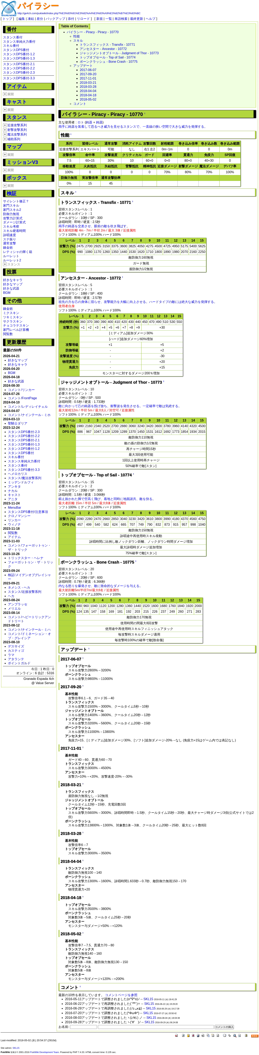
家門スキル (11, 205)
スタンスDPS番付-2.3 (19, 72)
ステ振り (9, 239)
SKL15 (148, 999)
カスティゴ (16, 650)
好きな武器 (11, 288)
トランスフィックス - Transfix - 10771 (107, 44)
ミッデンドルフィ (21, 482)
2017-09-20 (88, 74)
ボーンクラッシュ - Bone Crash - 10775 (108, 61)
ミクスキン (11, 313)
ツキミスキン (12, 317)
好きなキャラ (12, 280)
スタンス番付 (12, 37)
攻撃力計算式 (12, 218)
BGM (6, 292)
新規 (99, 18)
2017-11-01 (88, 78)
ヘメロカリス (17, 473)
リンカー (14, 520)
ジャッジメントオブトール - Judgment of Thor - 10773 (119, 53)
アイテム (17, 86)
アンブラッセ (17, 604)
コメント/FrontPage (22, 398)
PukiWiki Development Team (44, 1052)
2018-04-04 (88, 91)
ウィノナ (14, 524)
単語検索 (121, 18)
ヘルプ (150, 18)
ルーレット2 (12, 260)
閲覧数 (8, 334)
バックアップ (55, 18)
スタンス (17, 117)
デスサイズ (16, 646)
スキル (78, 40)
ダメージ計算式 (14, 222)
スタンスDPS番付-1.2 (19, 54)
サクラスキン (12, 321)
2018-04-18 (88, 95)
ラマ (11, 655)
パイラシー (38, 5)
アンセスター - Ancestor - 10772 (103, 49)
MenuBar (14, 507)
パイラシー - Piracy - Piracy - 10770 (93, 32)
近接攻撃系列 (17, 125)
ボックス (17, 177)
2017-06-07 (88, 70)
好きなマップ (12, 284)
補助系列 (13, 139)
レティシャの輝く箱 (17, 252)
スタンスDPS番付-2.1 (19, 64)
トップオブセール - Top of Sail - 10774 (108, 57)
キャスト (17, 101)
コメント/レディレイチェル (28, 406)
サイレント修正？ (16, 201)
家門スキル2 (12, 209)
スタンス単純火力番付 (19, 41)
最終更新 (136, 18)
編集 (21, 18)
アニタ (13, 499)
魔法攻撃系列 (17, 134)
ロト (80, 122)
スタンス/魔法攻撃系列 (24, 478)
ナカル (13, 490)
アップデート (83, 65)
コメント (79, 103)
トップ (7, 18)
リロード (83, 18)
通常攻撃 (9, 243)
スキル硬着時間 (14, 230)
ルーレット (11, 256)
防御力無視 (11, 214)
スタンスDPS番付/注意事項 (28, 512)
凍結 (31, 18)
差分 (40, 18)
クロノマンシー (19, 516)
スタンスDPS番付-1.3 (19, 58)
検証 (11, 193)
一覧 (108, 18)
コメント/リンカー (21, 390)
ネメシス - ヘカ (19, 587)
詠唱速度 (9, 235)
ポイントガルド (19, 663)
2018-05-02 (88, 99)
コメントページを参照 (121, 995)
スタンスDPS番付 (16, 50)
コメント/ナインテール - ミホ (29, 415)
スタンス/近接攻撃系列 (24, 591)
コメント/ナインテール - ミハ (29, 629)
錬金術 (8, 247)
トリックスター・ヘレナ (26, 558)
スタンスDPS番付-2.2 (19, 68)
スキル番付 (11, 45)
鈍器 (89, 122)
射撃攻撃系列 (17, 130)
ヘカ (11, 596)
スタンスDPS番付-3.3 (19, 78)
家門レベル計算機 (16, 329)
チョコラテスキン (16, 325)
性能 (76, 36)
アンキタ (14, 486)
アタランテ (16, 659)
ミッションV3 (22, 162)
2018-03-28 (88, 86)
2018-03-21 (88, 82)
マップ (14, 146)
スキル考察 (11, 226)
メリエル (14, 608)
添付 (71, 18)
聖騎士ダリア (17, 423)
